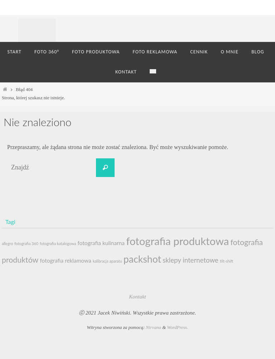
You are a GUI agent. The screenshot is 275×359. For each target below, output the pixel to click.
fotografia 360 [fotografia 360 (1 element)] (26, 243)
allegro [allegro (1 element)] (7, 243)
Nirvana (153, 327)
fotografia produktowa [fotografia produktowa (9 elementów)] (177, 241)
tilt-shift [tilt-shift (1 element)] (226, 261)
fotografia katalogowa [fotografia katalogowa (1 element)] (58, 243)
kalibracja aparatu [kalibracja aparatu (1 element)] (107, 261)
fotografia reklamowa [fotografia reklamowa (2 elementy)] (65, 260)
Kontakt (137, 297)
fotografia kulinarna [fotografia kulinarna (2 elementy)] (101, 243)
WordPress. (177, 327)
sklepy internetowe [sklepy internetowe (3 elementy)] (190, 260)
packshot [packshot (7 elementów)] (142, 259)
